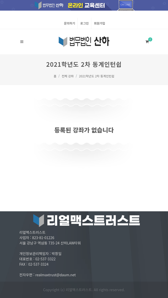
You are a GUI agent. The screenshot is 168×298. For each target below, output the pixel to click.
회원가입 (99, 23)
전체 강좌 (68, 76)
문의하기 (69, 23)
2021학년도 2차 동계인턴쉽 (96, 76)
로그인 (84, 23)
